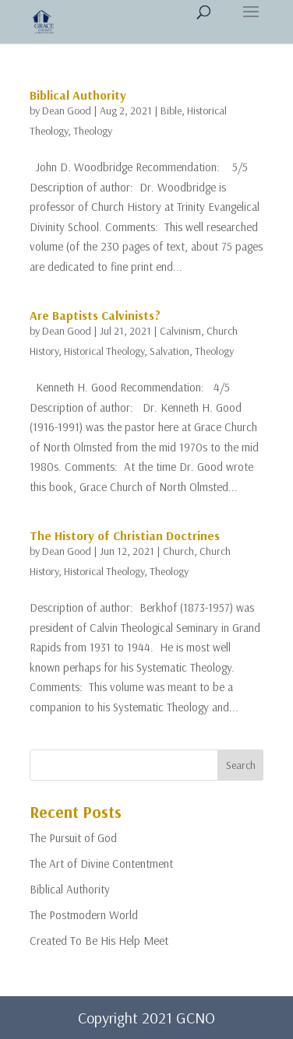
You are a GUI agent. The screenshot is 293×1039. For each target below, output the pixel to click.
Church (178, 551)
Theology (92, 131)
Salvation (169, 351)
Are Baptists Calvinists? (95, 315)
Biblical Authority (78, 95)
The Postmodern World (84, 914)
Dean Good (66, 111)
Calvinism (180, 331)
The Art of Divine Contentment (101, 863)
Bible (171, 111)
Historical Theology (104, 351)
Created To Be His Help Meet (99, 940)
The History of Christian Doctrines (125, 535)
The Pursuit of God (73, 837)
